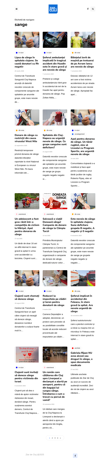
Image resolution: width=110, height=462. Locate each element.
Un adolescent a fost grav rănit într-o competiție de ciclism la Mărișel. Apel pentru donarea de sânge (27, 226)
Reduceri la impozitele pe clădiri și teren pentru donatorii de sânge (54, 300)
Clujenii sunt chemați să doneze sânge (27, 297)
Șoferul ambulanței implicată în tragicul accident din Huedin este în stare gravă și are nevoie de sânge (55, 64)
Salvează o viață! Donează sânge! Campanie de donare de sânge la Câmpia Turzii (54, 225)
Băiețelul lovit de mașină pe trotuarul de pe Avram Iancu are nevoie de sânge (82, 62)
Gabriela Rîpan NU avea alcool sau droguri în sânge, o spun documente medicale (82, 359)
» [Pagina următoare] (60, 438)
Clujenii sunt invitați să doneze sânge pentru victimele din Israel (26, 377)
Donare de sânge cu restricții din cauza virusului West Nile (26, 138)
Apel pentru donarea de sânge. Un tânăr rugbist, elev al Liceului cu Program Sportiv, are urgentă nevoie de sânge (83, 146)
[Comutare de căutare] (92, 9)
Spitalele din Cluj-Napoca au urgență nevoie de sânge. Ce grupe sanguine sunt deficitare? (55, 141)
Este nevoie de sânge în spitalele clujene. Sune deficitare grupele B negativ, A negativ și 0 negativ (83, 225)
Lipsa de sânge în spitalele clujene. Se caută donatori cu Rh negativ (27, 62)
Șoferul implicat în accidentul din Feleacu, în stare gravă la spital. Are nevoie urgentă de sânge (82, 303)
